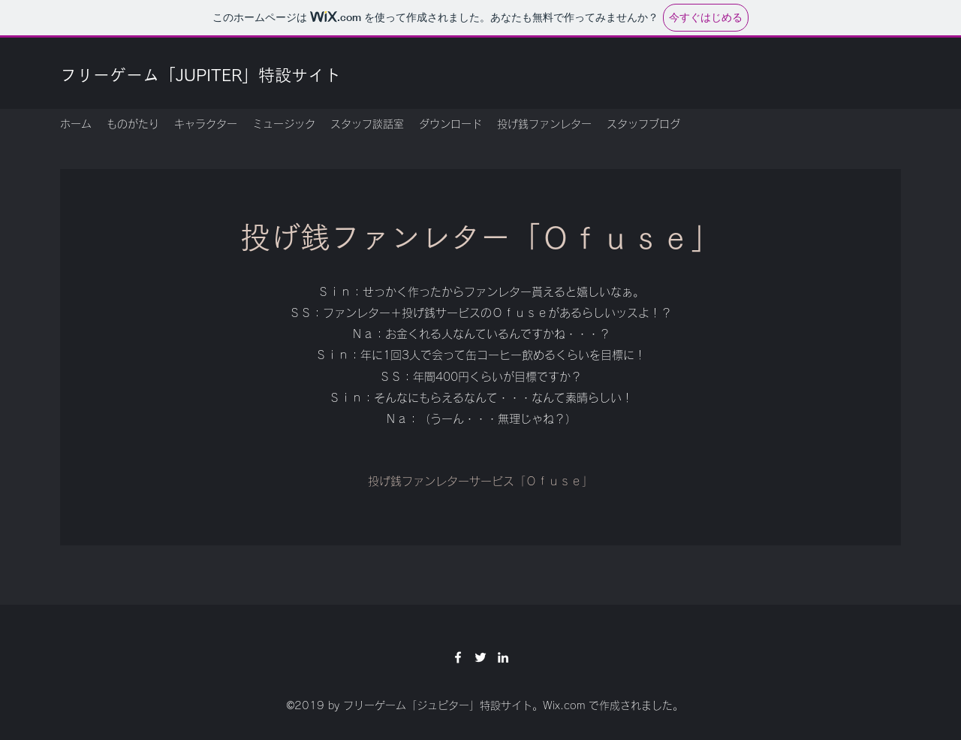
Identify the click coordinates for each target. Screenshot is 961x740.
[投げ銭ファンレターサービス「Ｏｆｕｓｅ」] (480, 481)
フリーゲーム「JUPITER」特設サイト (200, 75)
